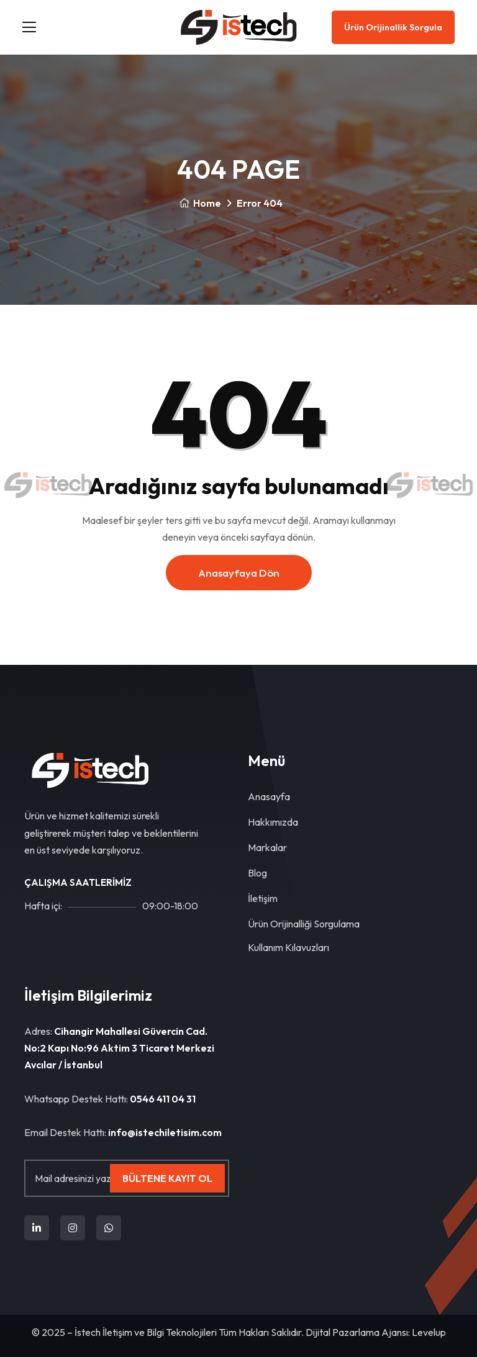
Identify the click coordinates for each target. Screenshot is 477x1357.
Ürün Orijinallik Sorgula (393, 27)
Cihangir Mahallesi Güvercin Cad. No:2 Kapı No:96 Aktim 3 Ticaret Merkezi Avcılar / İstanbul (119, 1048)
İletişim (263, 898)
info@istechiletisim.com (165, 1132)
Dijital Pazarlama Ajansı (357, 1332)
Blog (257, 873)
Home (200, 203)
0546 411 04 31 (163, 1099)
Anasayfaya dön (238, 572)
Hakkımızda (273, 822)
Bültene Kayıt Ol (167, 1178)
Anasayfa (269, 796)
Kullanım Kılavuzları (288, 947)
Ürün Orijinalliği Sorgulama (304, 923)
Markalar (267, 847)
